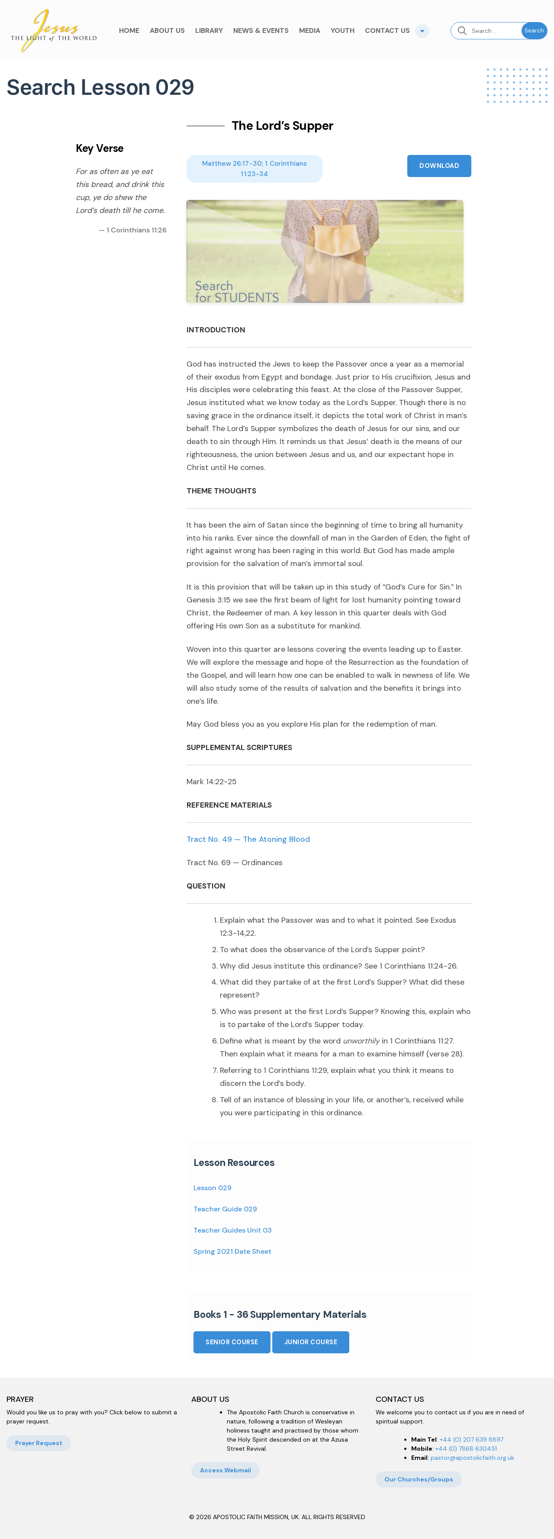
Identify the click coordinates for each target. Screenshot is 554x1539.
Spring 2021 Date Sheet (232, 1251)
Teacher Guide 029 (225, 1209)
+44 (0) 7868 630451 (466, 1448)
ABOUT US (167, 30)
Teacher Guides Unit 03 (232, 1230)
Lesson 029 (212, 1187)
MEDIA (309, 30)
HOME (129, 30)
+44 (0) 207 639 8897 (471, 1439)
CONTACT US (387, 30)
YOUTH (342, 30)
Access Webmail (225, 1470)
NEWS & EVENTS (261, 30)
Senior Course (232, 1342)
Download (439, 166)
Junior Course (311, 1342)
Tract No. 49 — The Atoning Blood (248, 839)
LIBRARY (209, 30)
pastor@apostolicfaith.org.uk (472, 1458)
